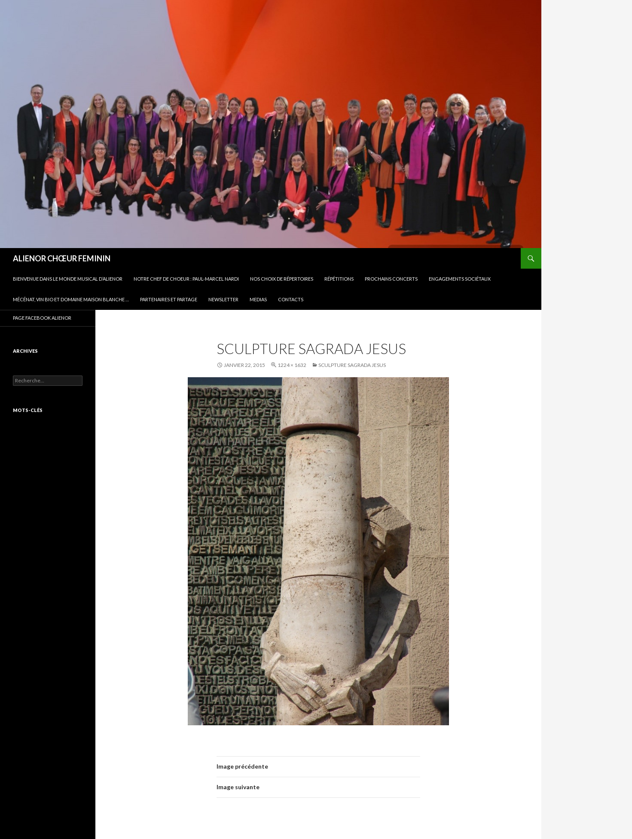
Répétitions (339, 279)
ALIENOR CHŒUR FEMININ (61, 258)
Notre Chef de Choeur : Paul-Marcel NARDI (186, 279)
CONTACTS (290, 299)
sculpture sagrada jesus (352, 365)
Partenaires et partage (168, 299)
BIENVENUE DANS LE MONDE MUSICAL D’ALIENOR (67, 279)
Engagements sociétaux (460, 279)
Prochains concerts (391, 279)
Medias (258, 299)
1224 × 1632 (292, 365)
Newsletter (223, 299)
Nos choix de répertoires (281, 279)
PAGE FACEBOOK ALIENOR (42, 318)
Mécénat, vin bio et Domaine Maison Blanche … (71, 299)
